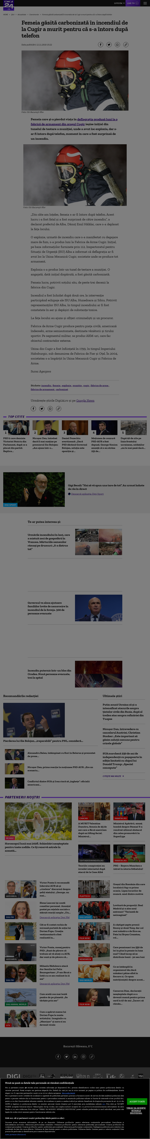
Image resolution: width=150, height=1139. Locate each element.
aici (103, 1104)
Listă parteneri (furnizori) (15, 1134)
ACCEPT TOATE (137, 1101)
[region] (75, 1108)
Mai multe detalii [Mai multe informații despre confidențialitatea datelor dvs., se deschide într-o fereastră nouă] (68, 1093)
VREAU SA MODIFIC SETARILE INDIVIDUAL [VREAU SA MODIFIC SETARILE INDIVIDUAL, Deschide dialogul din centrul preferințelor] (136, 1110)
